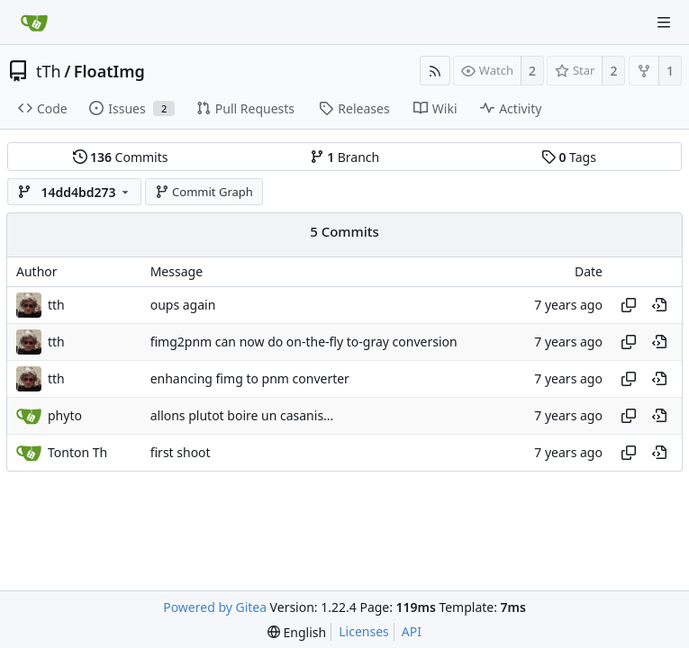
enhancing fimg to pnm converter (249, 378)
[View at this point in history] (659, 305)
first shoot (180, 452)
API (412, 631)
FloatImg (109, 71)
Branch (345, 157)
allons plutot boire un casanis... (242, 415)
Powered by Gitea (215, 607)
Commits (120, 157)
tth (56, 304)
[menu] (296, 632)
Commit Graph (204, 192)
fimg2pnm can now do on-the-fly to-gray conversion (304, 341)
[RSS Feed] (435, 71)
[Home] (34, 22)
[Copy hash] (628, 305)
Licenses (364, 631)
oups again (183, 304)
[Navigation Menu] (664, 22)
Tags (568, 157)
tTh (48, 71)
